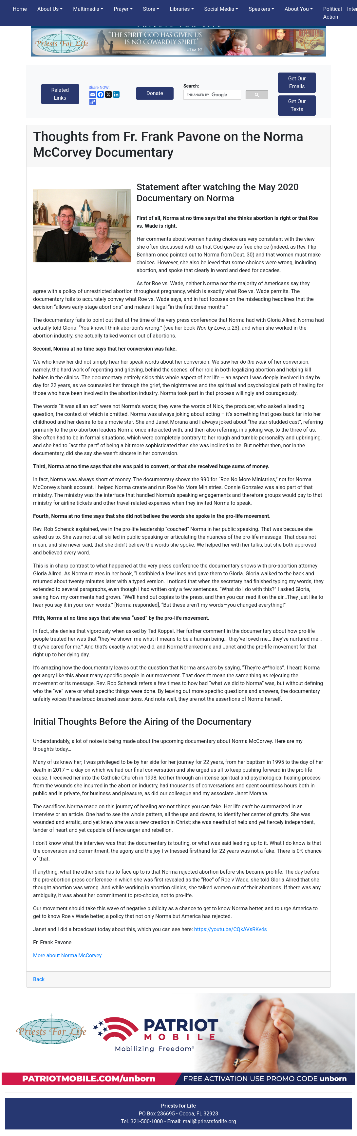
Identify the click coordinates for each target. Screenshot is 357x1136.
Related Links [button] (60, 94)
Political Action (332, 13)
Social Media (219, 9)
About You (297, 9)
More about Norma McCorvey (67, 955)
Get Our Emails (297, 82)
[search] (211, 95)
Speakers (259, 9)
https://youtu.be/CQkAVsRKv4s (230, 929)
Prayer (121, 9)
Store (149, 9)
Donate (154, 93)
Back (39, 979)
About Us (48, 9)
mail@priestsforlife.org (209, 1121)
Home (20, 9)
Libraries (180, 9)
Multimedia (86, 9)
